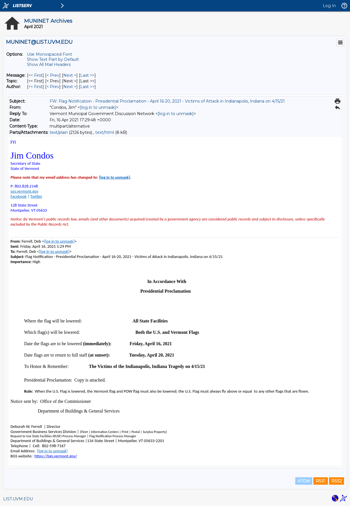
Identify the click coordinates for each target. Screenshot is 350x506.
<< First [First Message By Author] (35, 86)
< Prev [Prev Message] (53, 75)
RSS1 (321, 481)
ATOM (304, 481)
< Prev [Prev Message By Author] (53, 86)
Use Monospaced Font (49, 54)
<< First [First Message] (35, 75)
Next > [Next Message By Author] (69, 86)
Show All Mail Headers (49, 64)
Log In (329, 5)
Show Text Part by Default (53, 59)
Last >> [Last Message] (87, 75)
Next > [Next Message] (69, 75)
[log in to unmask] (98, 107)
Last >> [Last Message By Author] (87, 86)
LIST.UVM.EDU (18, 498)
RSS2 (336, 481)
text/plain (59, 132)
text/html (104, 132)
